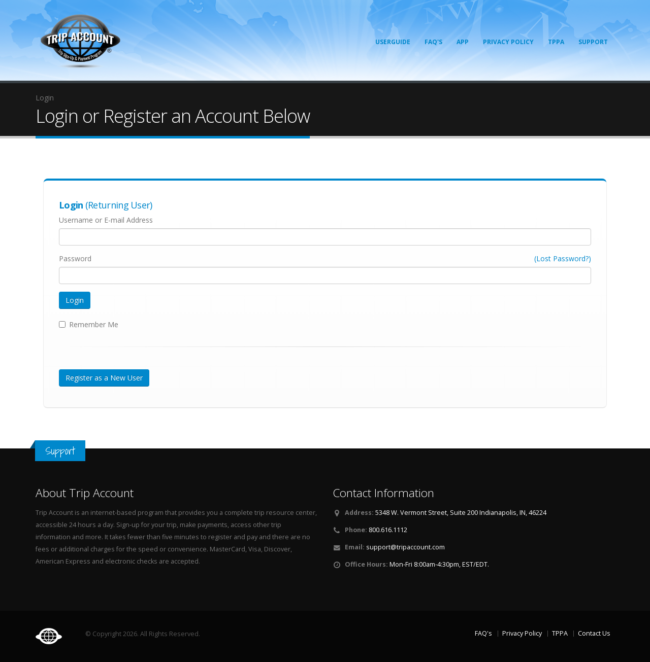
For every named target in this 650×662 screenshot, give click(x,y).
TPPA (556, 42)
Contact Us (594, 633)
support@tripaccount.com (405, 547)
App (463, 42)
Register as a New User (104, 377)
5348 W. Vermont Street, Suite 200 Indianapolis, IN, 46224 (460, 512)
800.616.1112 (388, 530)
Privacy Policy (508, 42)
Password (75, 258)
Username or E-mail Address (106, 220)
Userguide (392, 42)
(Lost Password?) (562, 258)
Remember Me (93, 324)
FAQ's (433, 42)
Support (593, 42)
